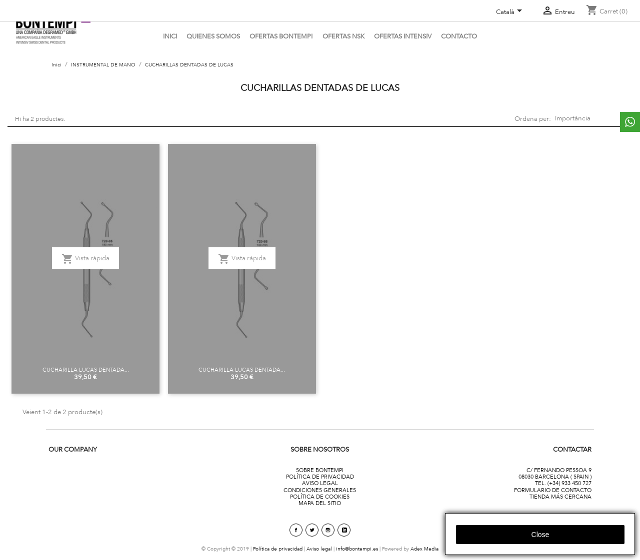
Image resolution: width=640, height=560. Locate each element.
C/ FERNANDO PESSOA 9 (559, 470)
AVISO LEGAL (320, 483)
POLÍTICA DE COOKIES (320, 496)
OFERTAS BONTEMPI (281, 36)
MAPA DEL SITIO (319, 503)
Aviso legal (319, 549)
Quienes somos (213, 36)
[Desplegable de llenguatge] (511, 12)
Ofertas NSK (343, 36)
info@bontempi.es (357, 549)
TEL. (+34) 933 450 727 (563, 483)
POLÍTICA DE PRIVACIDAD (320, 476)
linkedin (344, 530)
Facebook (296, 530)
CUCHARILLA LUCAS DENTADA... (85, 369)
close (541, 535)
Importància (590, 118)
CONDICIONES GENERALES (320, 490)
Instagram (328, 530)
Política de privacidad (277, 549)
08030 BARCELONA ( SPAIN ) (555, 476)
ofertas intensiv (403, 36)
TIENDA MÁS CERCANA (561, 496)
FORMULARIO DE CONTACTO (553, 490)
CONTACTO (459, 36)
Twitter (312, 530)
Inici (170, 36)
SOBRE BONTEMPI (320, 470)
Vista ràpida (86, 259)
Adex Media (424, 549)
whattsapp (630, 122)
